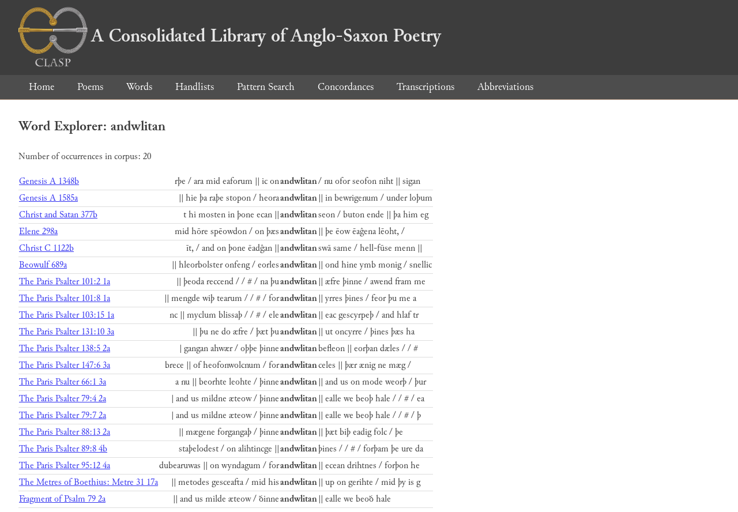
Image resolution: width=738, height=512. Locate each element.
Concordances (346, 87)
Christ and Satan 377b (58, 214)
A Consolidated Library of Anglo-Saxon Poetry (229, 35)
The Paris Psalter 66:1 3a (62, 382)
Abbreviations (505, 87)
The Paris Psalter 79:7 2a (62, 415)
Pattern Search (266, 87)
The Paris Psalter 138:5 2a (64, 348)
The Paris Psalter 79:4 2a (62, 398)
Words (139, 87)
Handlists (194, 87)
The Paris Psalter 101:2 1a (64, 281)
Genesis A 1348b (49, 181)
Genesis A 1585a (48, 198)
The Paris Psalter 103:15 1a (66, 315)
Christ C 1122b (46, 248)
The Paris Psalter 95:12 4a (64, 465)
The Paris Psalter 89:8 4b (63, 448)
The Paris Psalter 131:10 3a (66, 331)
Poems (90, 87)
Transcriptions (425, 87)
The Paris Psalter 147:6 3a (64, 365)
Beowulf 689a (43, 265)
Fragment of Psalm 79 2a (62, 499)
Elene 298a (38, 231)
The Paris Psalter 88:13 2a (64, 432)
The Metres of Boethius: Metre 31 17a (88, 482)
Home (41, 87)
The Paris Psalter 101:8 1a (64, 298)
